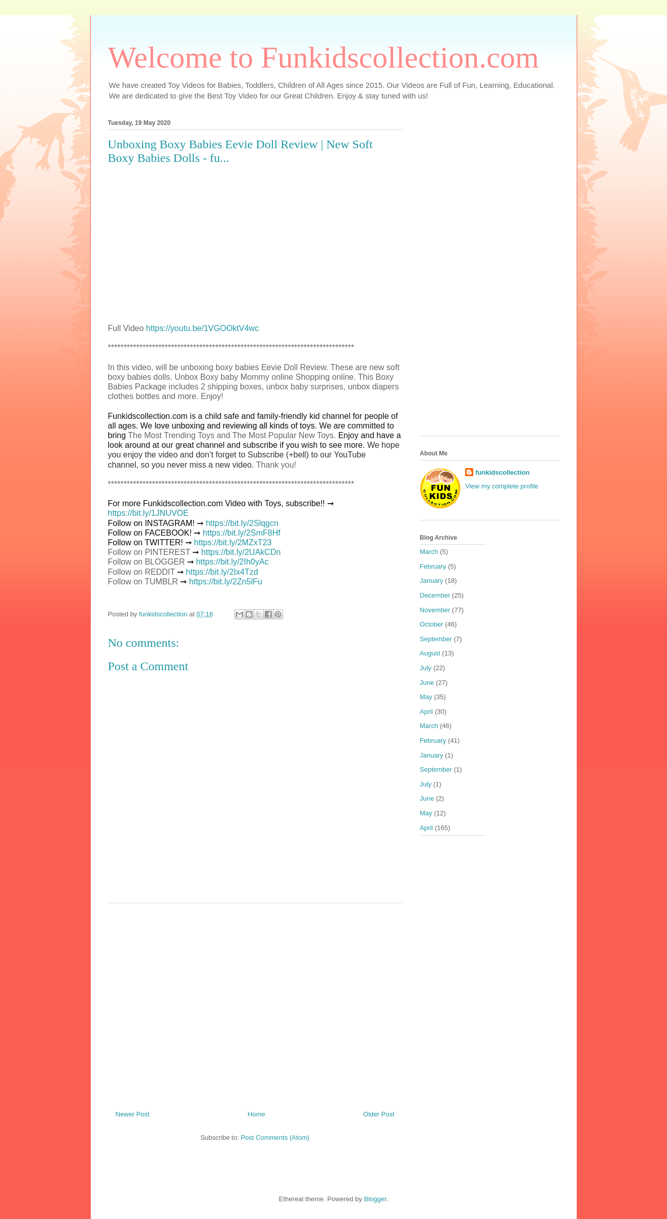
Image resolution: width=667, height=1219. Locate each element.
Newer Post (133, 1114)
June (427, 682)
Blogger (375, 1199)
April (426, 711)
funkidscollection (502, 472)
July (426, 668)
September (436, 639)
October (431, 624)
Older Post (378, 1114)
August (430, 653)
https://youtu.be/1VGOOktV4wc (202, 328)
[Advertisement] (255, 1003)
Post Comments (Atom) (275, 1137)
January (431, 580)
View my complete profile (501, 486)
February (433, 566)
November (435, 610)
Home (256, 1114)
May (426, 697)
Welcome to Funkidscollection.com (323, 57)
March (429, 551)
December (435, 595)
